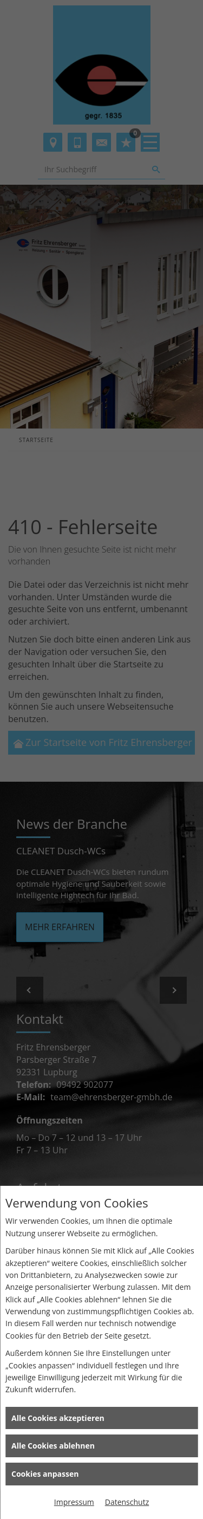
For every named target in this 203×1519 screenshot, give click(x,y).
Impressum (74, 1502)
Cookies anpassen (44, 1474)
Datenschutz (127, 1502)
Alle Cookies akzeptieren (57, 1418)
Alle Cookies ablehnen (53, 1445)
